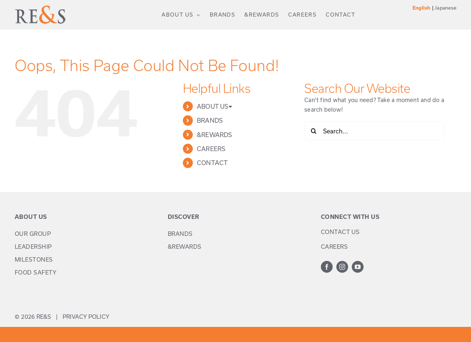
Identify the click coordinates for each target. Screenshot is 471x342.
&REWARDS (214, 134)
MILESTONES (34, 259)
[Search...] (374, 131)
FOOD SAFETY (36, 272)
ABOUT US (214, 106)
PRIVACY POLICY (86, 316)
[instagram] (342, 267)
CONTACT (212, 162)
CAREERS (211, 148)
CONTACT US (340, 231)
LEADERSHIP (33, 246)
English (421, 8)
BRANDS (210, 120)
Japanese (445, 8)
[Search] (313, 131)
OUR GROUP (33, 233)
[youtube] (358, 267)
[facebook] (327, 267)
